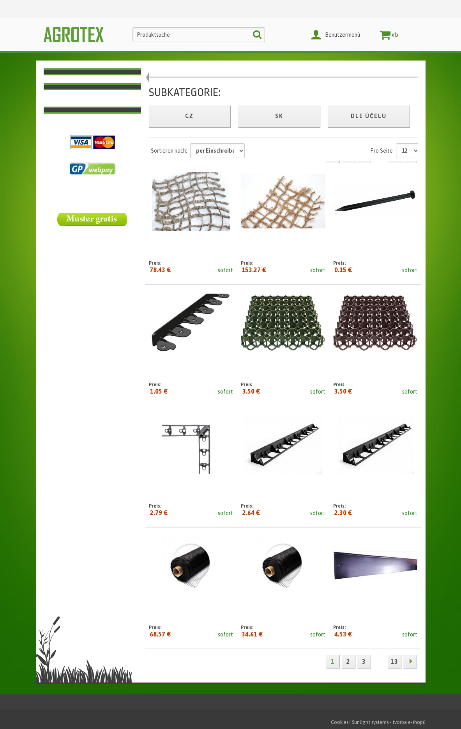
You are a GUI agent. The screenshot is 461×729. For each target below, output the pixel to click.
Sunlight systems (370, 722)
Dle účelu (369, 116)
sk (279, 116)
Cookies (339, 722)
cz (189, 116)
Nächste (410, 661)
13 (394, 661)
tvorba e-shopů (409, 722)
